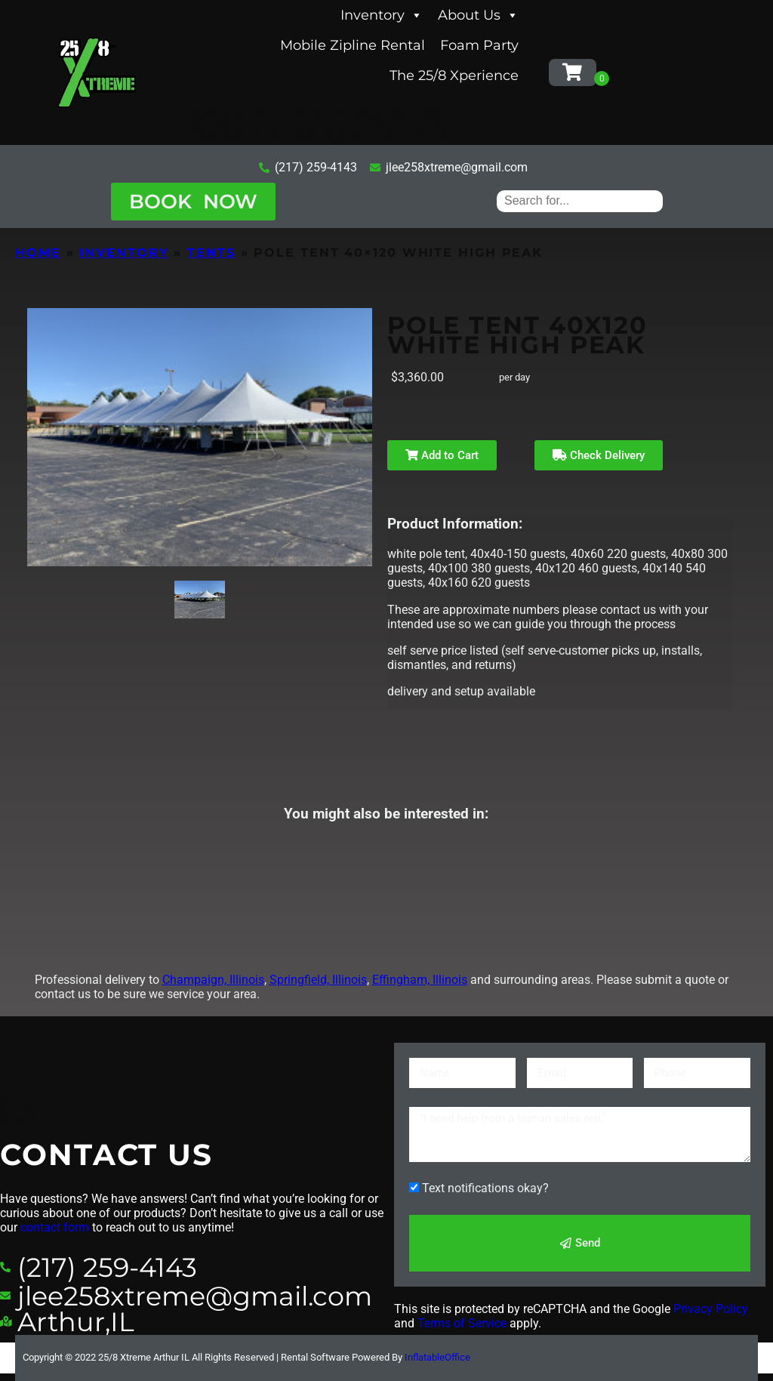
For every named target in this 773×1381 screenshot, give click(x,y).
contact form (54, 1227)
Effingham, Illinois (419, 980)
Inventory (381, 15)
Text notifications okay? (485, 1188)
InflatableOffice (437, 1357)
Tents (211, 252)
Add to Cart (442, 455)
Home (38, 252)
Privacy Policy (710, 1309)
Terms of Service (462, 1323)
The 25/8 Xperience (454, 75)
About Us (478, 15)
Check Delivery (599, 455)
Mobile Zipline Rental (352, 45)
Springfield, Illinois (318, 980)
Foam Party (479, 45)
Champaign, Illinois (213, 980)
